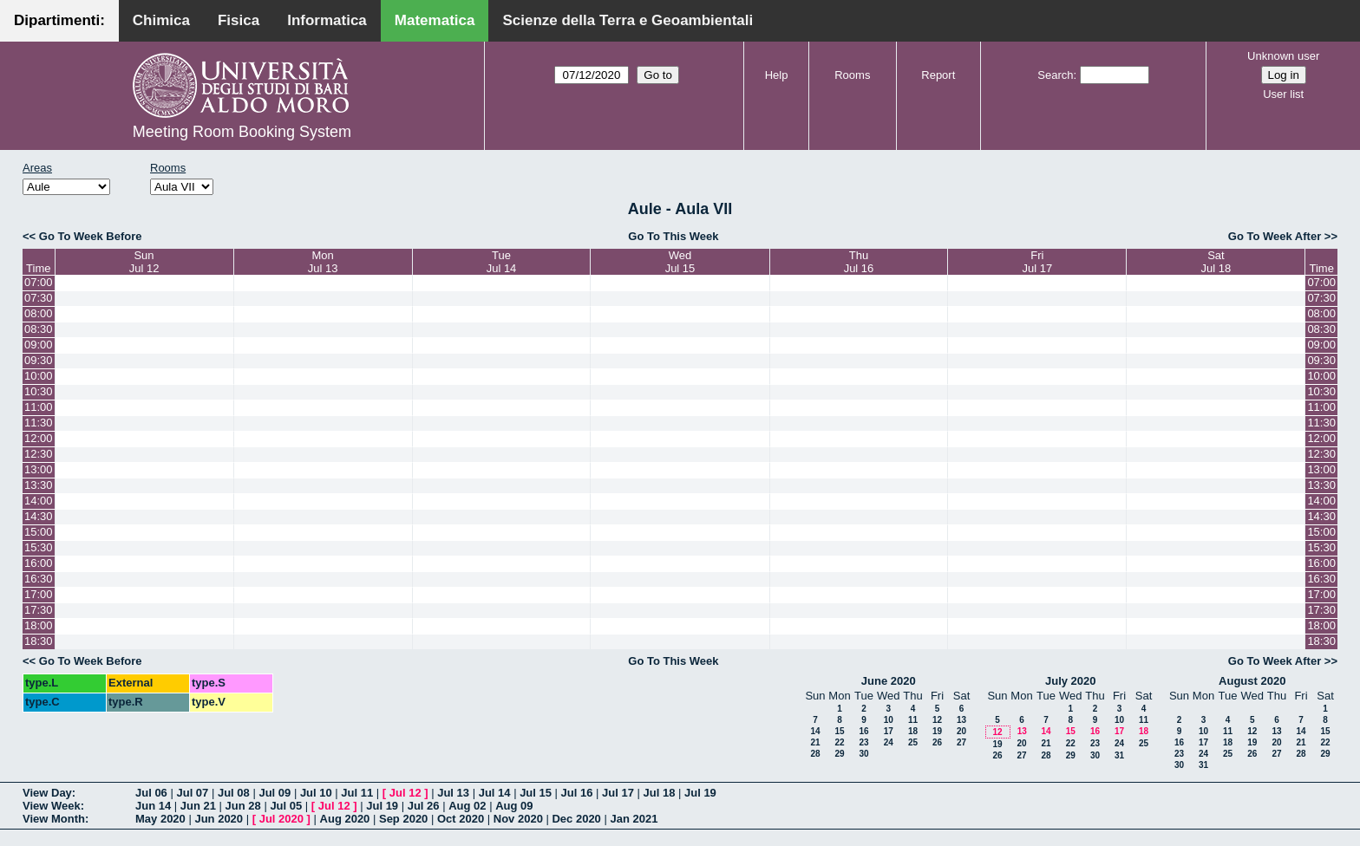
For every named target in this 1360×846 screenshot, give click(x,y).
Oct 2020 (460, 818)
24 (888, 742)
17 (888, 731)
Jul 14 (495, 792)
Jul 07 (192, 792)
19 (937, 731)
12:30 (38, 453)
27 (961, 742)
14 (815, 731)
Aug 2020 (345, 818)
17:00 (38, 594)
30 (863, 753)
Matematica (435, 20)
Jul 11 (357, 792)
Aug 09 (514, 805)
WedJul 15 (680, 262)
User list (1283, 94)
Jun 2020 (218, 818)
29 (839, 753)
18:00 (38, 625)
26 (937, 742)
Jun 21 (198, 805)
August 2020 (1252, 680)
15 (839, 731)
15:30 (38, 547)
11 (913, 720)
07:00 (38, 282)
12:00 (38, 438)
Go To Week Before (90, 236)
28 (815, 753)
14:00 (38, 500)
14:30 (38, 516)
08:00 (38, 313)
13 (961, 720)
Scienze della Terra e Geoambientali (627, 20)
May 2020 (160, 818)
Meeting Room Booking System (242, 131)
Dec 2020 (576, 818)
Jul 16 (577, 792)
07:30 (38, 297)
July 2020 (1070, 680)
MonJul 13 (323, 262)
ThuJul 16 (859, 262)
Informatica (327, 20)
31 (1119, 755)
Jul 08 (234, 792)
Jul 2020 (281, 818)
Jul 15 (536, 792)
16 (863, 731)
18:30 (38, 641)
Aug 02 (467, 805)
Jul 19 (700, 792)
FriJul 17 (1038, 262)
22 (839, 742)
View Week (52, 805)
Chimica (161, 20)
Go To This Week (673, 236)
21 (815, 742)
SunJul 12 (144, 262)
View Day (47, 792)
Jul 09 (274, 792)
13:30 (38, 484)
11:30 (38, 422)
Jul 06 (151, 792)
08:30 (38, 328)
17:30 (38, 609)
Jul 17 (618, 792)
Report (938, 74)
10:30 (38, 391)
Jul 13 (453, 792)
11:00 (38, 406)
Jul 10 (316, 792)
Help (776, 74)
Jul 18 (660, 792)
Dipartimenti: (59, 20)
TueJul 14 (502, 262)
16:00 (38, 562)
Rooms (852, 74)
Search (1055, 74)
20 (961, 731)
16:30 (38, 578)
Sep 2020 (403, 818)
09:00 (38, 344)
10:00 (38, 375)
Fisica (238, 20)
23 (863, 742)
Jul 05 (286, 805)
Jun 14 (153, 805)
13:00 (38, 469)
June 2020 (888, 680)
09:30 (38, 360)
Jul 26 (424, 805)
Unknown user (1283, 55)
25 (913, 742)
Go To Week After (1274, 236)
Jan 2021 (633, 818)
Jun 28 (243, 805)
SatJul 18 (1216, 262)
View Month (54, 818)
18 (913, 731)
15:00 (38, 531)
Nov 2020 (518, 818)
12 (937, 720)
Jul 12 (405, 792)
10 (888, 720)
